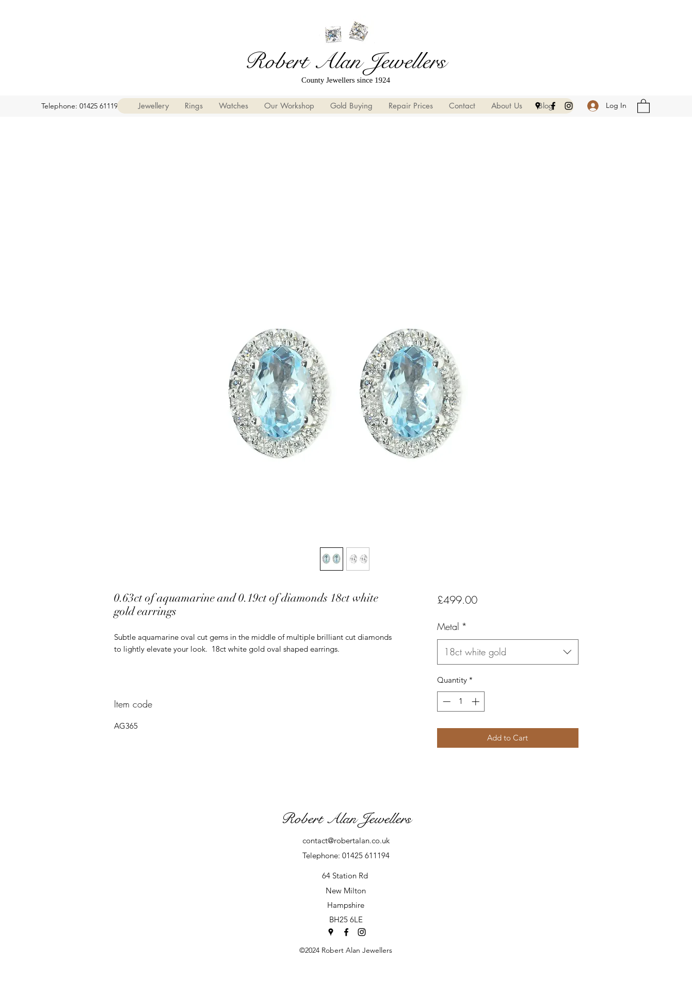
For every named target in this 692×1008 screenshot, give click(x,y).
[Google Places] (538, 106)
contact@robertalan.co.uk (346, 840)
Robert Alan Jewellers (345, 61)
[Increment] (477, 701)
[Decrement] (446, 701)
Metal (452, 626)
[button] (643, 105)
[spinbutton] (461, 701)
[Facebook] (553, 106)
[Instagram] (569, 106)
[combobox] (507, 652)
